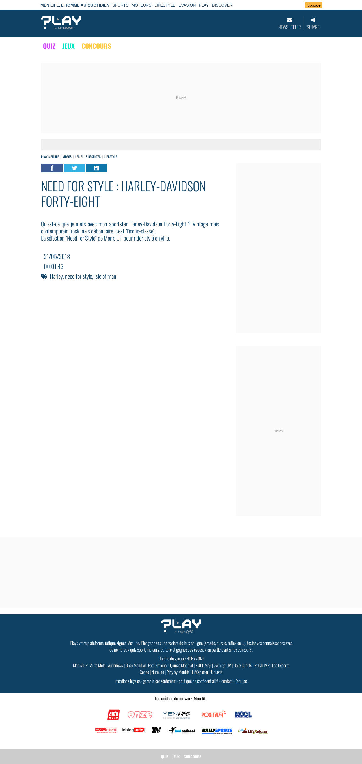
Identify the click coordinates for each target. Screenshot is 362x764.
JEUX (68, 46)
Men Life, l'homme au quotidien (74, 5)
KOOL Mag (203, 665)
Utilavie (216, 672)
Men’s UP (80, 665)
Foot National (157, 665)
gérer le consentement (159, 680)
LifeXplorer (200, 672)
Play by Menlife (178, 672)
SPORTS (120, 5)
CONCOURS (96, 46)
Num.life (158, 672)
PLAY (204, 5)
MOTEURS (141, 5)
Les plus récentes (88, 156)
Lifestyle (110, 156)
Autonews (115, 665)
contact (226, 680)
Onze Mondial (136, 665)
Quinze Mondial (181, 665)
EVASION (187, 5)
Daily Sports (243, 665)
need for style (78, 276)
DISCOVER (222, 5)
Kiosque (313, 5)
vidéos (67, 156)
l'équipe (241, 680)
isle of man (105, 276)
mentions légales (128, 680)
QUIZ (49, 46)
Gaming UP (222, 665)
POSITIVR (262, 665)
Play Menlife (50, 156)
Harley (56, 276)
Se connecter (282, 5)
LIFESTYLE (164, 5)
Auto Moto (97, 665)
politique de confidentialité (198, 680)
